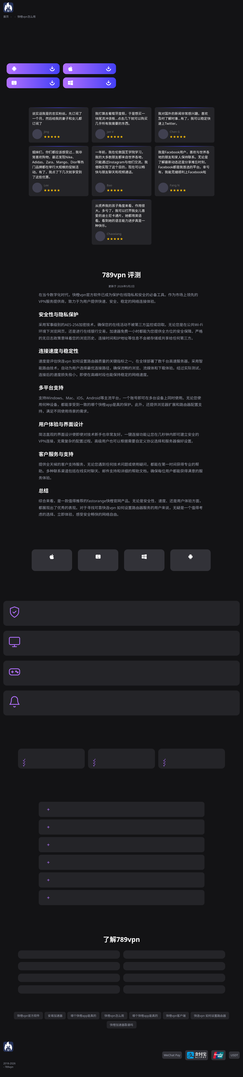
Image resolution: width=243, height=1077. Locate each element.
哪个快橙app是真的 (83, 1016)
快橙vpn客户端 (176, 1016)
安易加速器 (55, 1016)
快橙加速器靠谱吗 (121, 1025)
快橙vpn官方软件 (28, 1016)
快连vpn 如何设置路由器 (210, 1016)
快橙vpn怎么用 (114, 1016)
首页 (6, 16)
